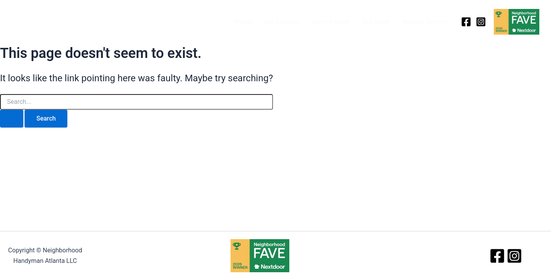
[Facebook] (466, 22)
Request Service (424, 21)
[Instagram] (481, 22)
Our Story (376, 21)
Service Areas (331, 21)
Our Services (281, 21)
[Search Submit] (11, 119)
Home (243, 21)
